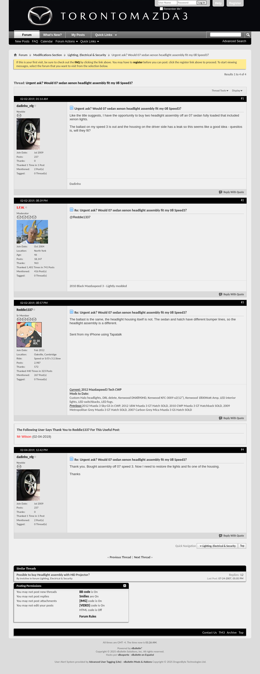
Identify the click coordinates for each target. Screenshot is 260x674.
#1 (242, 98)
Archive (232, 632)
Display (236, 90)
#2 (242, 200)
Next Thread (142, 557)
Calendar (46, 41)
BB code (84, 592)
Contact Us (209, 632)
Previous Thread (120, 557)
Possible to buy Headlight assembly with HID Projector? (53, 575)
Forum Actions (65, 41)
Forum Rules (87, 616)
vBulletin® (137, 648)
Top (242, 546)
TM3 (222, 632)
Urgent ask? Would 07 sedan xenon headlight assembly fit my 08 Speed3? (79, 83)
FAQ (35, 41)
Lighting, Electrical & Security (87, 55)
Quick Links (88, 41)
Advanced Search (234, 41)
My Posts (78, 35)
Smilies (84, 596)
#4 (242, 449)
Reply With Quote (231, 192)
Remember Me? (171, 9)
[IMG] (83, 601)
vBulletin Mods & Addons (138, 661)
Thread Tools (219, 90)
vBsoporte (123, 654)
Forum (26, 35)
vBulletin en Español (142, 654)
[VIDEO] (84, 605)
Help (218, 3)
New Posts (22, 41)
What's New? (52, 35)
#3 (242, 302)
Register (235, 3)
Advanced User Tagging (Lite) (105, 661)
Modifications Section (47, 55)
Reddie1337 (81, 217)
